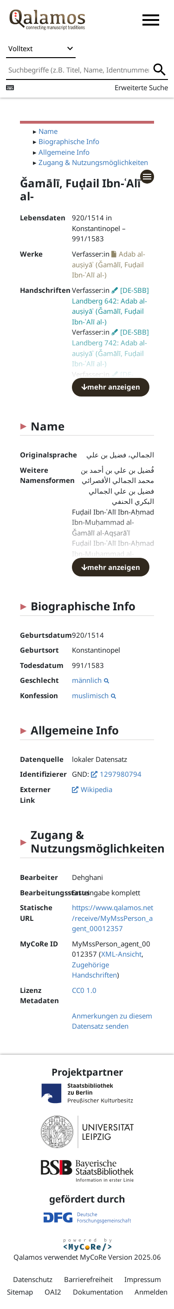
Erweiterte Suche (141, 87)
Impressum (142, 1279)
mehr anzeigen (110, 386)
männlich (90, 680)
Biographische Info (69, 141)
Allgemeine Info (64, 152)
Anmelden (151, 1291)
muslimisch (94, 695)
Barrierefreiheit (88, 1279)
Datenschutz (32, 1279)
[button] (150, 20)
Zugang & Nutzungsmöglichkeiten (93, 162)
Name (48, 131)
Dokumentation (98, 1291)
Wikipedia (96, 789)
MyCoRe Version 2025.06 (120, 1257)
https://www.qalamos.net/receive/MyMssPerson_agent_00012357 (112, 918)
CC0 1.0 (84, 990)
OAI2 (53, 1291)
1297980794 (121, 774)
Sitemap (20, 1291)
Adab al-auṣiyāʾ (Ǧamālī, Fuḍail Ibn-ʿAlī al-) (108, 264)
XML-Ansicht (121, 954)
